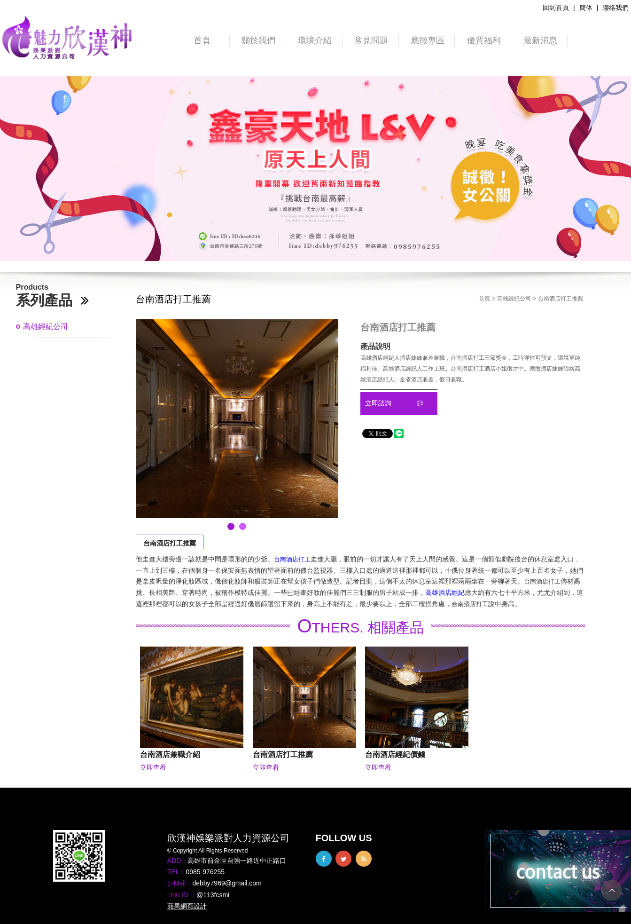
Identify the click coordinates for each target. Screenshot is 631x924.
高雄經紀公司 (45, 327)
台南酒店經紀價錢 (395, 754)
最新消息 (540, 40)
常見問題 (371, 40)
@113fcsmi (212, 895)
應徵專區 (427, 40)
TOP (611, 890)
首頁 (202, 40)
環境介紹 (315, 40)
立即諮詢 (394, 403)
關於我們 (258, 40)
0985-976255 (205, 872)
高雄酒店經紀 (445, 592)
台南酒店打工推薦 (169, 543)
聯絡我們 (615, 7)
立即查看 (153, 767)
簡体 (585, 7)
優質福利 (484, 40)
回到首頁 (556, 7)
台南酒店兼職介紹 (170, 754)
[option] (315, 168)
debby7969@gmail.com (226, 883)
